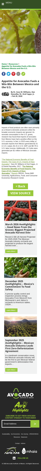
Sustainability (6, 434)
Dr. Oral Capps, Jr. (27, 94)
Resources (13, 64)
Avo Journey (24, 434)
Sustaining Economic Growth (14, 9)
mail (18, 74)
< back (20, 186)
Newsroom (24, 437)
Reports (14, 173)
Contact (17, 443)
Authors (23, 443)
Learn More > (11, 251)
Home (4, 64)
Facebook (4, 74)
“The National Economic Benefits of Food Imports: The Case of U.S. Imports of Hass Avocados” (18, 162)
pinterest (13, 74)
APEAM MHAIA (33, 434)
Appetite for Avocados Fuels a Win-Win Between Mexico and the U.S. (19, 67)
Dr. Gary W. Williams (22, 92)
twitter (8, 74)
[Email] (18, 424)
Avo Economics (15, 434)
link (23, 74)
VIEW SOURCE (20, 193)
